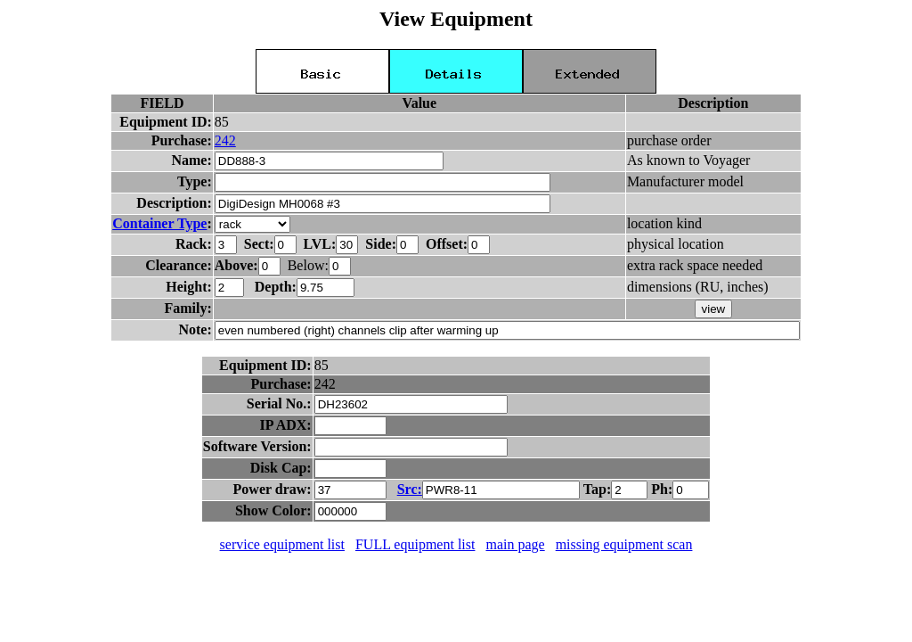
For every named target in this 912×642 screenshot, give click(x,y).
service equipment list (282, 544)
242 (225, 140)
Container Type (159, 223)
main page (514, 544)
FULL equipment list (415, 544)
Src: (409, 489)
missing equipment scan (624, 544)
